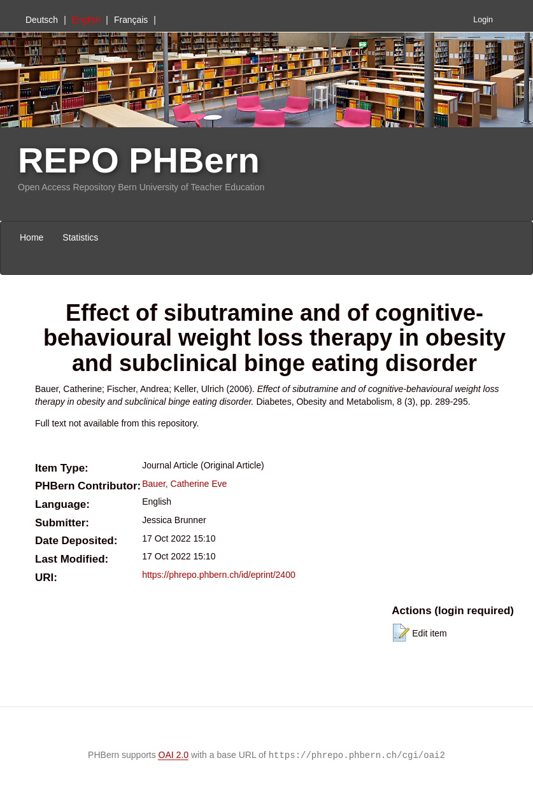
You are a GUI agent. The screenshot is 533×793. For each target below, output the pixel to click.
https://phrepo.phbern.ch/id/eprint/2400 (218, 575)
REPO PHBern (139, 160)
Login (483, 19)
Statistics (80, 237)
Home (31, 237)
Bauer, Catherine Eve (184, 484)
